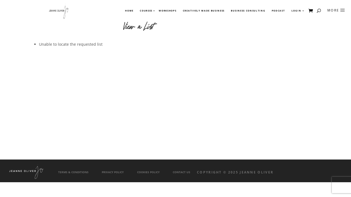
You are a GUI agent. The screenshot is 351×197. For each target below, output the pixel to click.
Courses (146, 11)
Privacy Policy (113, 172)
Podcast (278, 11)
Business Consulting (248, 11)
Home (129, 11)
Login (296, 11)
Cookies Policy (148, 172)
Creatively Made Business (204, 11)
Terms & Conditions (73, 172)
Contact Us (181, 172)
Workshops (167, 11)
